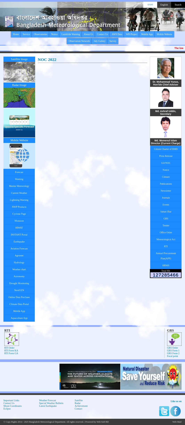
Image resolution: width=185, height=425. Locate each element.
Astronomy (19, 276)
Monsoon (19, 221)
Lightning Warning (19, 200)
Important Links (11, 400)
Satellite (79, 400)
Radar (78, 403)
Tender (166, 225)
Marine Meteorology (19, 186)
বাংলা (150, 4)
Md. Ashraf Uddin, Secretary (165, 112)
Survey (112, 41)
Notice (54, 34)
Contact (78, 408)
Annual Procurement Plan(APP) (166, 256)
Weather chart (19, 269)
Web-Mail (177, 421)
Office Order (166, 232)
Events (166, 204)
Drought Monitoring (19, 283)
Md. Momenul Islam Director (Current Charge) (165, 142)
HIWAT (19, 227)
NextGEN (19, 290)
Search (178, 4)
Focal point (172, 356)
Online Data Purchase (19, 297)
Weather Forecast (47, 400)
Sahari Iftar (165, 211)
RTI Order (9, 347)
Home (16, 34)
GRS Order (172, 347)
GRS (165, 218)
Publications (166, 184)
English (164, 4)
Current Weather (19, 193)
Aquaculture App (19, 318)
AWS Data (117, 34)
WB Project (131, 34)
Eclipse (7, 408)
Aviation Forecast (19, 248)
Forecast (19, 172)
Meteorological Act (165, 239)
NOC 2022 (47, 59)
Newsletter (166, 190)
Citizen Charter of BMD (166, 149)
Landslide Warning (70, 34)
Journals (166, 197)
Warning (19, 179)
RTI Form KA (11, 350)
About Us (88, 34)
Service (26, 34)
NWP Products (19, 207)
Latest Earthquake (48, 406)
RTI (166, 246)
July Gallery (100, 41)
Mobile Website (164, 34)
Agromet (19, 255)
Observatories (40, 34)
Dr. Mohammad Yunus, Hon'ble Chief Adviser (166, 83)
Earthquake (19, 241)
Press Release (166, 156)
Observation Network (79, 41)
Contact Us (102, 34)
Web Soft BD (102, 421)
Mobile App (147, 34)
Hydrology (19, 262)
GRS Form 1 (173, 350)
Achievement (81, 406)
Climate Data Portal (19, 304)
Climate (166, 177)
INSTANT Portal (19, 234)
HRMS (165, 265)
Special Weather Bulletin (51, 403)
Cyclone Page (19, 214)
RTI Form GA (11, 353)
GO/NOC (166, 163)
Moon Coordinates (12, 406)
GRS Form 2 (173, 353)
